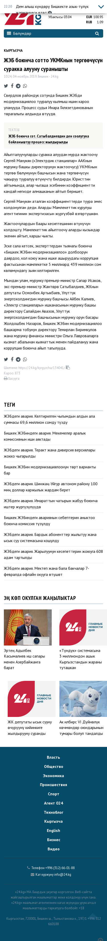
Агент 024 (53, 803)
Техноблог (53, 812)
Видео (54, 848)
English (53, 830)
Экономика (53, 775)
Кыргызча (13, 50)
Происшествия (53, 784)
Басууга (11, 378)
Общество (53, 766)
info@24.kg (62, 874)
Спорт (53, 793)
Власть (53, 757)
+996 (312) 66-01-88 (60, 868)
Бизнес (53, 839)
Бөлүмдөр (19, 33)
